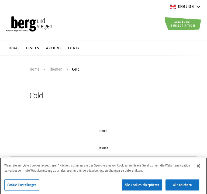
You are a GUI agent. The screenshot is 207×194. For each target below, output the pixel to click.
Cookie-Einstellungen (21, 186)
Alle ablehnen (182, 186)
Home (34, 69)
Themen (55, 69)
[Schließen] (198, 168)
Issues (103, 148)
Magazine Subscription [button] (183, 23)
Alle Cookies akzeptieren (142, 186)
